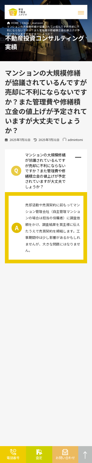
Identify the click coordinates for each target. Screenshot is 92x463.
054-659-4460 (25, 419)
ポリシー (74, 325)
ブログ (53, 296)
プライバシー (58, 325)
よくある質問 (13, 337)
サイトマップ (58, 318)
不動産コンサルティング (21, 296)
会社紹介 (55, 303)
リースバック (13, 330)
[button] (46, 170)
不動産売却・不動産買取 (21, 289)
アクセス (55, 311)
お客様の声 (57, 289)
